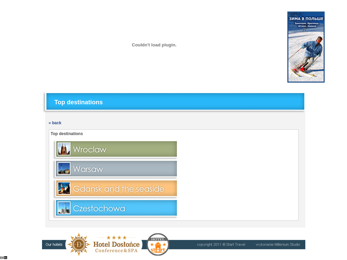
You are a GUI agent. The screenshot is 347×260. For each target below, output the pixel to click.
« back (55, 123)
